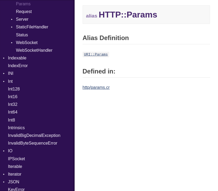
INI (10, 73)
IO (10, 151)
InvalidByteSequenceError (32, 143)
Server (22, 19)
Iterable (15, 166)
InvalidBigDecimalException (34, 135)
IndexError (18, 65)
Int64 (13, 112)
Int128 (14, 89)
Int (10, 81)
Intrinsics (16, 127)
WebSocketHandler (34, 50)
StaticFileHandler (32, 27)
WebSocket (27, 42)
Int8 (11, 120)
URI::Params (96, 55)
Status (22, 35)
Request (24, 11)
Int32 (13, 104)
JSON (13, 182)
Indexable (17, 58)
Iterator (15, 174)
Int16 (13, 96)
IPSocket (16, 159)
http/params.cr (96, 87)
